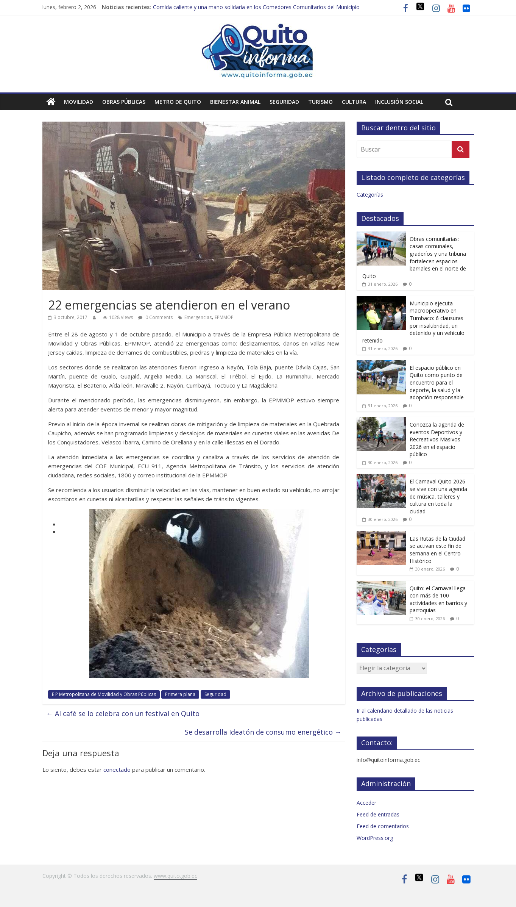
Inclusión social (399, 101)
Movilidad (78, 101)
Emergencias (198, 317)
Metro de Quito (177, 101)
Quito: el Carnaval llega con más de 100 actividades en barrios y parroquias (438, 599)
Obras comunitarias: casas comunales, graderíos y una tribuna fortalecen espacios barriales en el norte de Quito (414, 257)
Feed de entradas (378, 814)
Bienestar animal (235, 101)
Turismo (320, 101)
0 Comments (155, 317)
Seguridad (284, 101)
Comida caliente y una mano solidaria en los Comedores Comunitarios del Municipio (256, 7)
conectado (117, 769)
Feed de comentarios (383, 826)
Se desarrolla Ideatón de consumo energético (263, 732)
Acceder (366, 802)
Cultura (354, 101)
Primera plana (180, 694)
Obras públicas (123, 101)
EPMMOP (224, 317)
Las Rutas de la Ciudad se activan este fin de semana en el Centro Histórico (437, 550)
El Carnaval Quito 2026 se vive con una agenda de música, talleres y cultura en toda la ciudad (438, 496)
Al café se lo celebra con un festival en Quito (123, 713)
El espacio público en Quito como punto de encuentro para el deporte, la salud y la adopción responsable (437, 382)
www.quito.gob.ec (175, 875)
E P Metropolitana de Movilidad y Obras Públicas (104, 694)
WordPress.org (375, 837)
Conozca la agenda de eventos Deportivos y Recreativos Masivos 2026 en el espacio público (437, 439)
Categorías (370, 194)
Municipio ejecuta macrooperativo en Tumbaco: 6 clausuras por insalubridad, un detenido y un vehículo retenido (413, 322)
